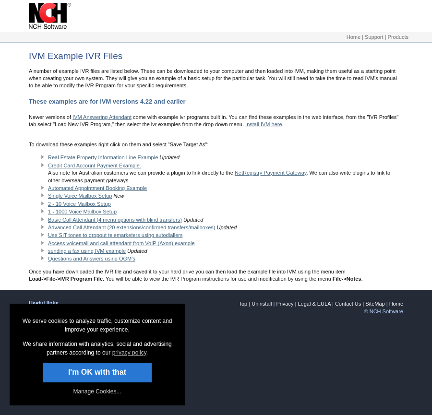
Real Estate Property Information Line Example (103, 157)
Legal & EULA (314, 304)
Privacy (284, 304)
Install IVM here (263, 124)
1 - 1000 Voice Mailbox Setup (82, 211)
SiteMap (374, 304)
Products (398, 37)
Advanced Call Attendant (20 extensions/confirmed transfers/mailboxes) (132, 227)
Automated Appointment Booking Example (97, 188)
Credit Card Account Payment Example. (94, 165)
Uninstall (262, 304)
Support (374, 37)
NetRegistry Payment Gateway (271, 173)
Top (243, 304)
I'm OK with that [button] (97, 372)
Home (353, 37)
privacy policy (129, 352)
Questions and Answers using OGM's (91, 258)
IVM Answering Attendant (102, 117)
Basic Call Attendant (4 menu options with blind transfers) (115, 220)
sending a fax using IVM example (87, 251)
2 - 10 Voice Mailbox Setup (79, 204)
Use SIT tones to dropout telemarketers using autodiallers (115, 235)
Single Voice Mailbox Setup (80, 196)
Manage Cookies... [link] (97, 391)
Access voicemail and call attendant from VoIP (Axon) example (121, 243)
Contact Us (348, 304)
